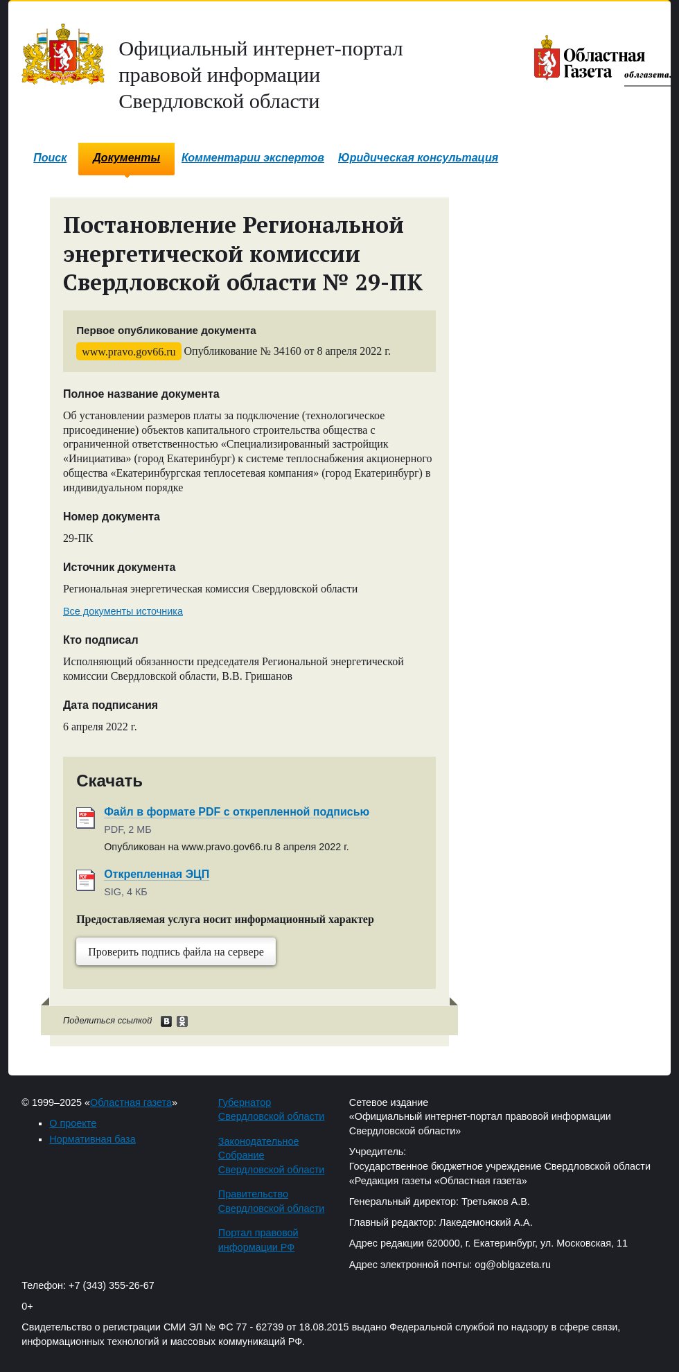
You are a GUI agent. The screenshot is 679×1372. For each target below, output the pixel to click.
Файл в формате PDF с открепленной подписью (236, 812)
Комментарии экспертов (253, 158)
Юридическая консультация (418, 158)
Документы (126, 158)
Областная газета (131, 1102)
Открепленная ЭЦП (156, 874)
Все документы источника (123, 611)
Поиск (50, 158)
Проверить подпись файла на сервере (176, 952)
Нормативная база (92, 1139)
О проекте (72, 1123)
